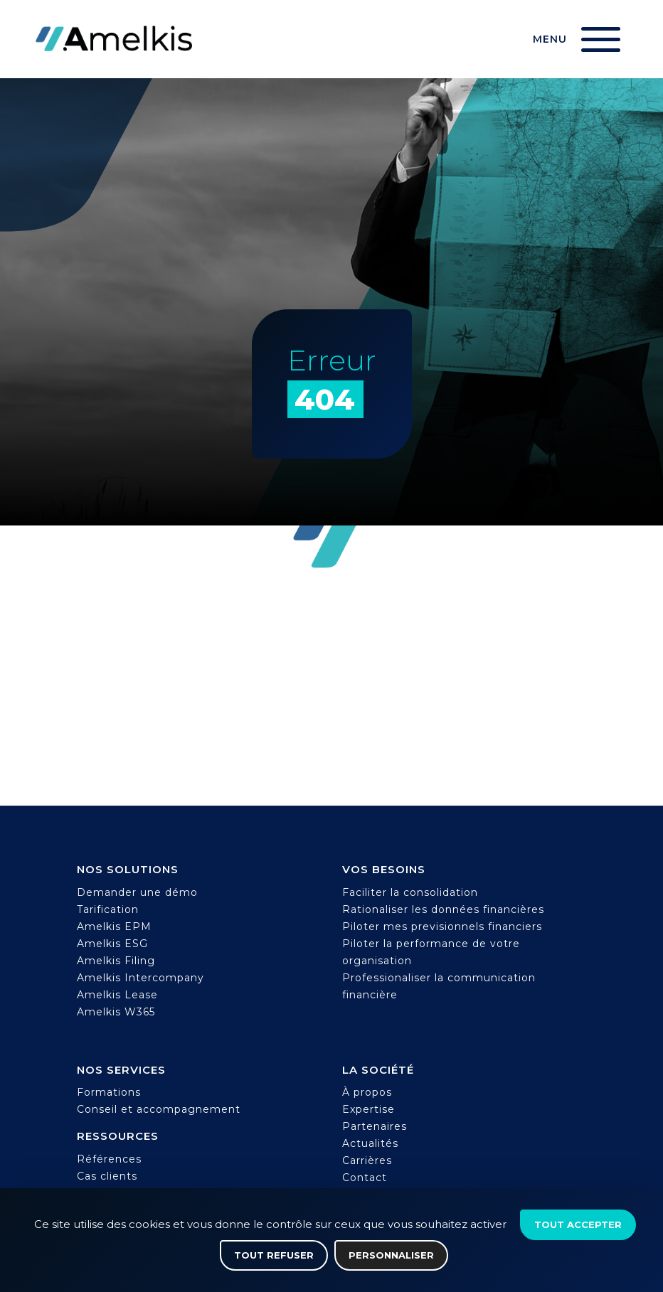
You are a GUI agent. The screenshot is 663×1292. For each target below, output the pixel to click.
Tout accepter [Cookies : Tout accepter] (578, 1224)
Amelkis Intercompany (140, 977)
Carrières (367, 1160)
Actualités (370, 1143)
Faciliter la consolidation (410, 892)
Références (109, 1159)
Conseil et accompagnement (158, 1109)
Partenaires (374, 1126)
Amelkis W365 (116, 1011)
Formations (109, 1092)
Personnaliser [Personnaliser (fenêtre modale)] (391, 1255)
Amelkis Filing (116, 960)
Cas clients (107, 1176)
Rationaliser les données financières (443, 909)
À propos (367, 1092)
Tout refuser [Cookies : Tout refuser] (274, 1255)
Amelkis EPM (114, 926)
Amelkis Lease (117, 994)
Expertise (368, 1109)
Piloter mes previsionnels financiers (442, 926)
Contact (364, 1177)
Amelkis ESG (112, 943)
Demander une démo (137, 892)
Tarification (108, 909)
